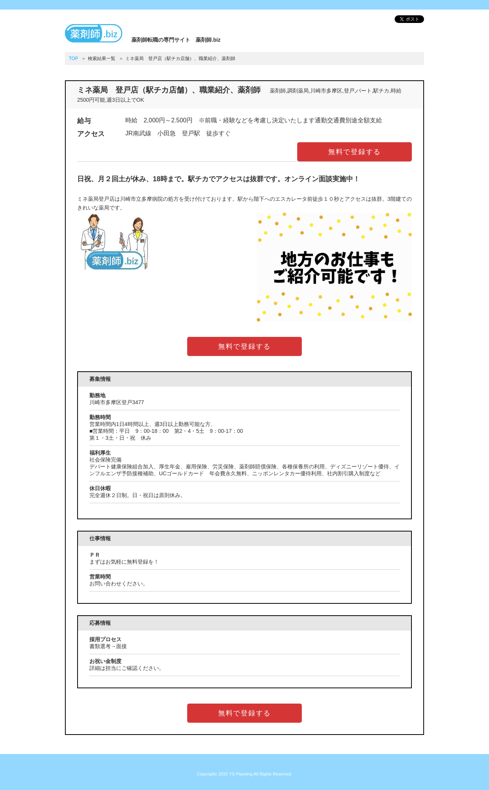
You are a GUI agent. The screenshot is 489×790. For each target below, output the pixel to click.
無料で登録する (354, 152)
